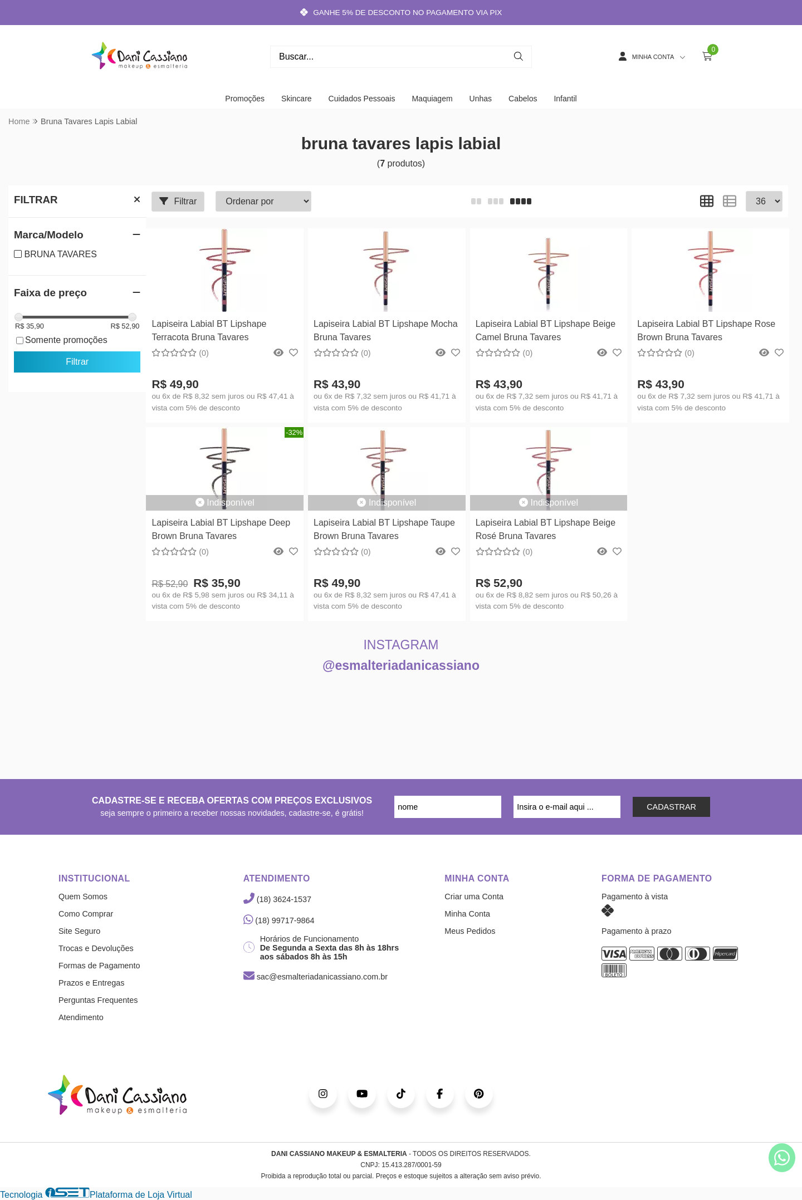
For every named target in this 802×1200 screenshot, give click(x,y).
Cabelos (522, 98)
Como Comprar (85, 913)
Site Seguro (79, 931)
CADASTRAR (671, 806)
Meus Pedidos (469, 931)
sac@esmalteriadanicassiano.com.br (315, 976)
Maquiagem (432, 98)
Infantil (565, 98)
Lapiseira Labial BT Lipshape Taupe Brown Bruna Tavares (384, 529)
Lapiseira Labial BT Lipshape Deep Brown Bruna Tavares (220, 529)
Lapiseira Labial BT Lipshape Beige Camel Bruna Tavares (545, 330)
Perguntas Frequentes (98, 1000)
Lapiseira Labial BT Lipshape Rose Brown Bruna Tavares (706, 330)
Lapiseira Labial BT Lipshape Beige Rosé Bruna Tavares (545, 529)
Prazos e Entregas (91, 982)
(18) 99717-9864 (279, 920)
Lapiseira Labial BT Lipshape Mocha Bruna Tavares (386, 330)
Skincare (296, 98)
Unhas (481, 98)
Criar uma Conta (473, 896)
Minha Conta (467, 913)
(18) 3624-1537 (277, 899)
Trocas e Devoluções (96, 948)
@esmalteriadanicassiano (401, 665)
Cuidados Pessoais (362, 98)
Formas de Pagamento (99, 965)
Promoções (245, 98)
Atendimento (81, 1017)
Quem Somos (82, 896)
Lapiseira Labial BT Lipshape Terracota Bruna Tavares (208, 330)
